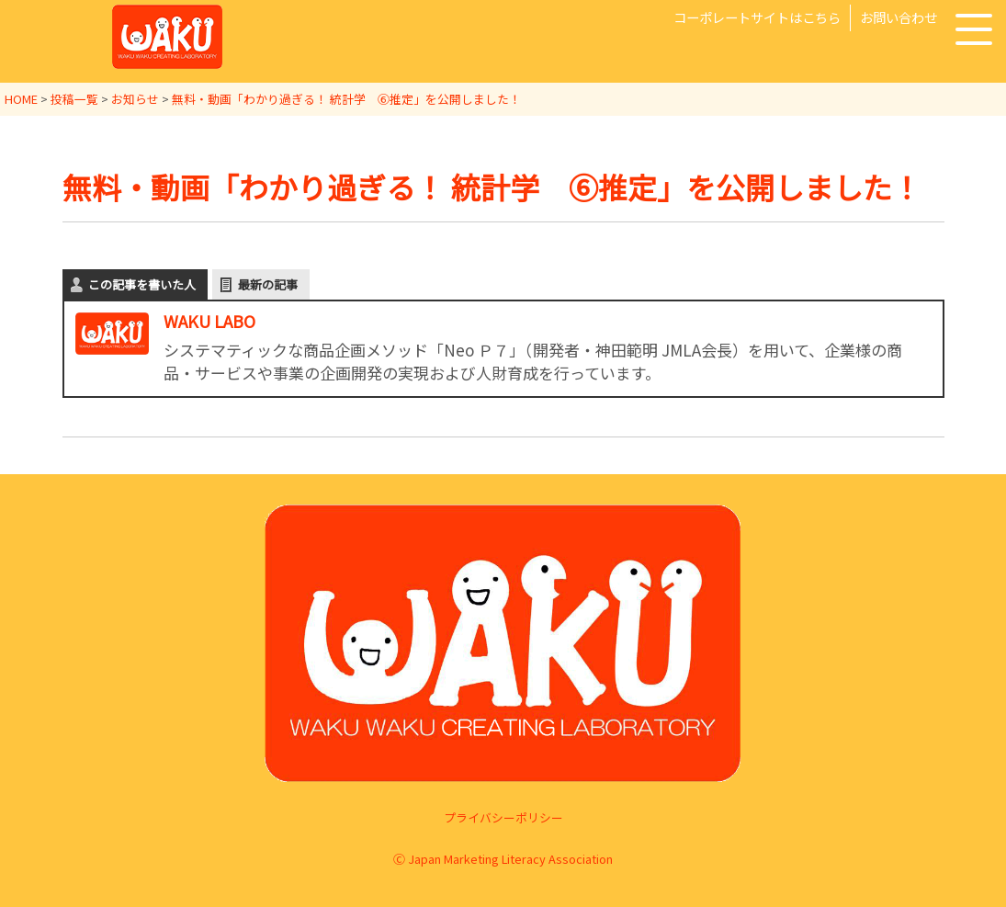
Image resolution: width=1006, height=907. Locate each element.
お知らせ (135, 99)
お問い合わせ (898, 17)
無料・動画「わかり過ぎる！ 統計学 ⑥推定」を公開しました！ (346, 99)
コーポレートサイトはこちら (757, 17)
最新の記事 (268, 283)
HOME (21, 99)
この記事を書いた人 (142, 283)
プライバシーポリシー (503, 817)
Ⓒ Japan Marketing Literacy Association (503, 858)
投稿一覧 (74, 99)
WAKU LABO (209, 320)
